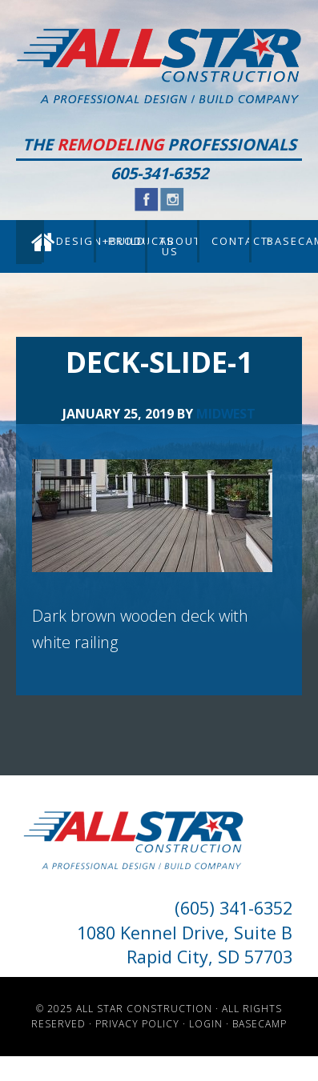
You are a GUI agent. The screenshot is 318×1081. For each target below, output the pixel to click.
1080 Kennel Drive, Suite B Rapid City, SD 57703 (184, 944)
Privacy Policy (137, 1024)
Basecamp (259, 1024)
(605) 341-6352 (233, 907)
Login (206, 1024)
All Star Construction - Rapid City (159, 66)
